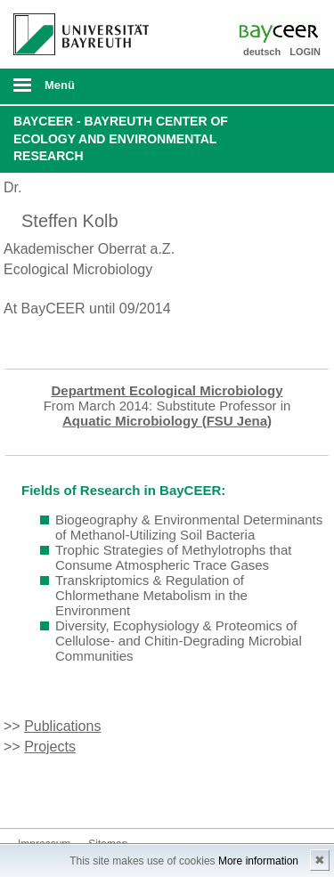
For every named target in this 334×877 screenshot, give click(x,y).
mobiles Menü (74, 90)
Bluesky (32, 795)
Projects (50, 746)
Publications (62, 726)
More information (258, 861)
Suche (291, 86)
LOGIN (305, 51)
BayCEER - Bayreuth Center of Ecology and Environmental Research (120, 138)
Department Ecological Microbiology (166, 390)
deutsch (262, 51)
